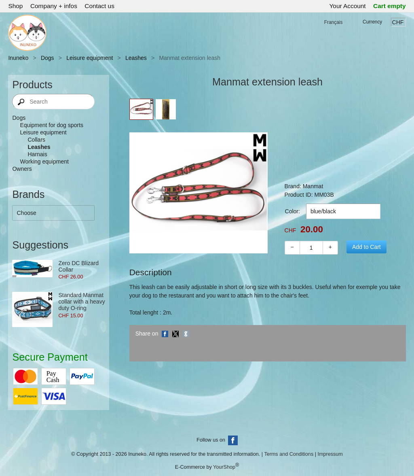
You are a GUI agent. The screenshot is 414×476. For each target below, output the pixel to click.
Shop (15, 5)
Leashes (136, 58)
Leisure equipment (89, 58)
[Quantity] (311, 247)
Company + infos (53, 5)
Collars (36, 139)
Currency (372, 22)
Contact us (99, 5)
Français (333, 22)
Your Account (348, 5)
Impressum (329, 454)
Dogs (47, 58)
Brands (28, 194)
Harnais (37, 154)
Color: (292, 211)
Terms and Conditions (288, 454)
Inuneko (18, 58)
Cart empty (389, 5)
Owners (22, 169)
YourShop (224, 467)
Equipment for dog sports (51, 125)
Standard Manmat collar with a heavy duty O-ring (81, 301)
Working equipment (44, 161)
